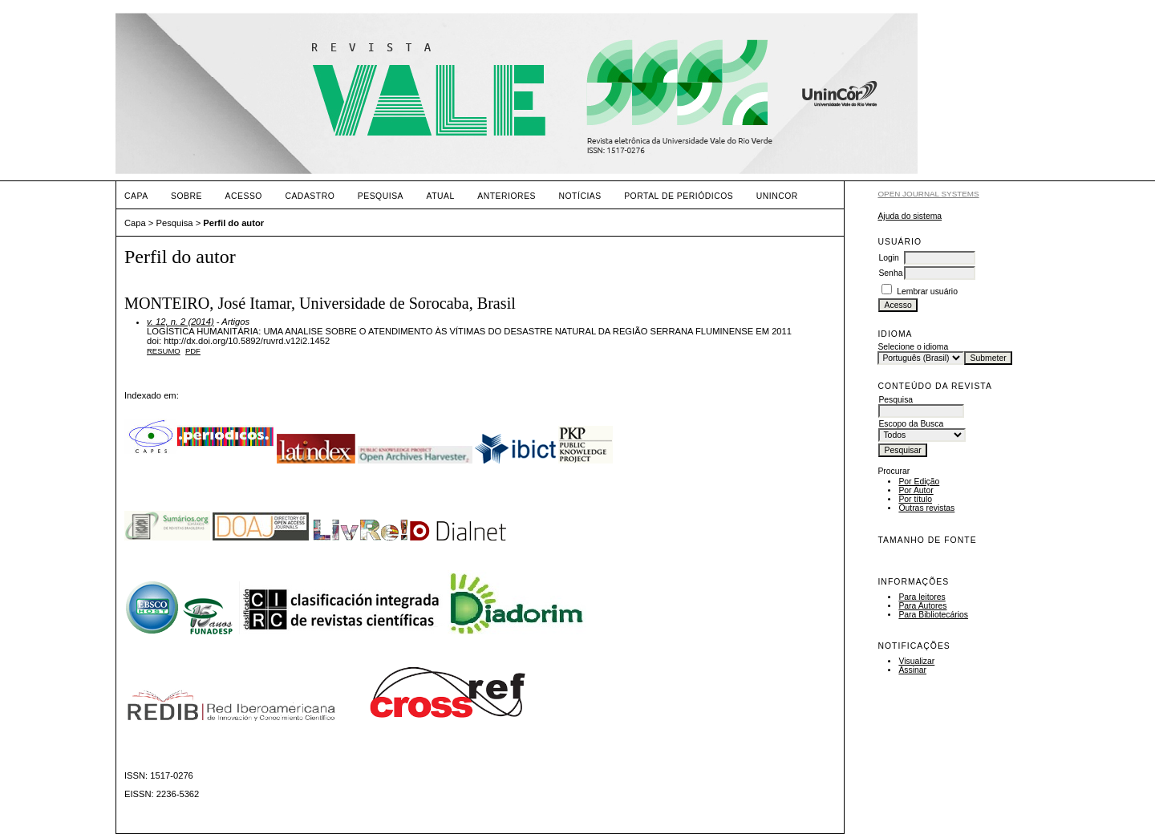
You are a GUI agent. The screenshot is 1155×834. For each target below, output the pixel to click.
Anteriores (506, 196)
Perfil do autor (233, 223)
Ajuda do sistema (909, 216)
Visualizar (916, 661)
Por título (915, 499)
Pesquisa (380, 196)
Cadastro (309, 196)
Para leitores (921, 597)
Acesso (243, 196)
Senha (890, 273)
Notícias (579, 196)
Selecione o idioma (912, 346)
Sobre (186, 196)
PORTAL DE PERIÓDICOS (678, 196)
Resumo (163, 350)
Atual (441, 196)
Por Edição (918, 481)
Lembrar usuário (927, 291)
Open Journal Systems (928, 193)
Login (888, 257)
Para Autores (922, 605)
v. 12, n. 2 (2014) (180, 321)
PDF (193, 350)
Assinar (912, 670)
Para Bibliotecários (933, 614)
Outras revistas (926, 508)
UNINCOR (777, 196)
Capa (136, 196)
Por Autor (915, 490)
